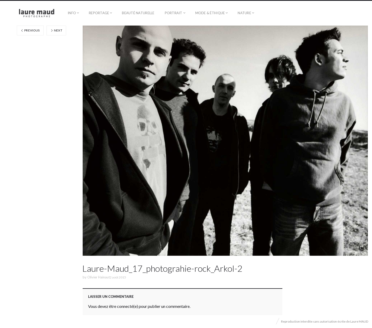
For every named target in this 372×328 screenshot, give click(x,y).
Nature (244, 13)
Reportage (99, 13)
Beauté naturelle (138, 13)
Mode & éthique (210, 13)
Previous (30, 30)
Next (56, 30)
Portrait (173, 13)
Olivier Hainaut (98, 277)
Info (72, 13)
